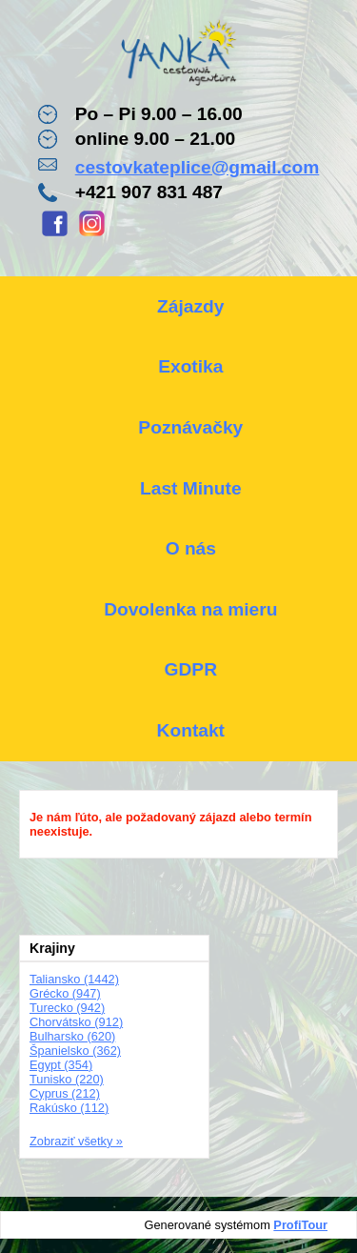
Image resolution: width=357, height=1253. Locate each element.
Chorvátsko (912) (76, 1022)
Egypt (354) (61, 1065)
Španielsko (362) (75, 1050)
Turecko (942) (67, 1007)
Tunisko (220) (67, 1079)
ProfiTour (300, 1225)
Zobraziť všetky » (76, 1141)
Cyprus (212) (65, 1093)
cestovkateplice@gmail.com (197, 167)
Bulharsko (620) (72, 1036)
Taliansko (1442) (74, 979)
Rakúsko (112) (69, 1108)
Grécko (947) (65, 993)
